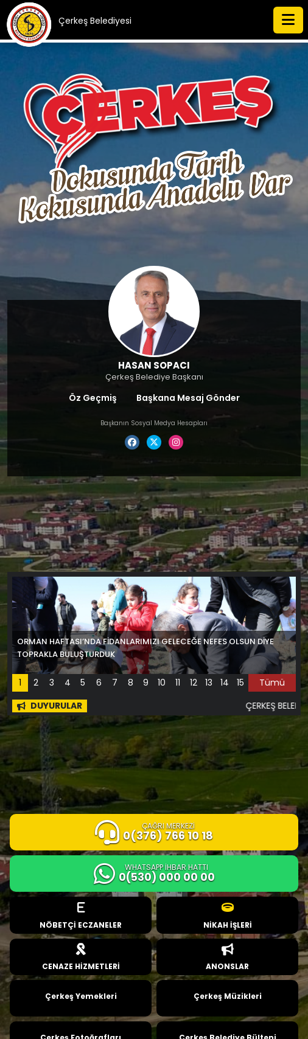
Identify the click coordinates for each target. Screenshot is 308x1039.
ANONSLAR (227, 957)
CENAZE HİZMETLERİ (81, 957)
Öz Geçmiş (93, 398)
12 (193, 682)
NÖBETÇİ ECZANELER (81, 916)
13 (208, 682)
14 (224, 682)
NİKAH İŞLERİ (227, 916)
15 (240, 682)
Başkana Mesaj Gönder (188, 398)
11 (177, 682)
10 (162, 682)
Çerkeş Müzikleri (228, 996)
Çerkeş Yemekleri (81, 996)
